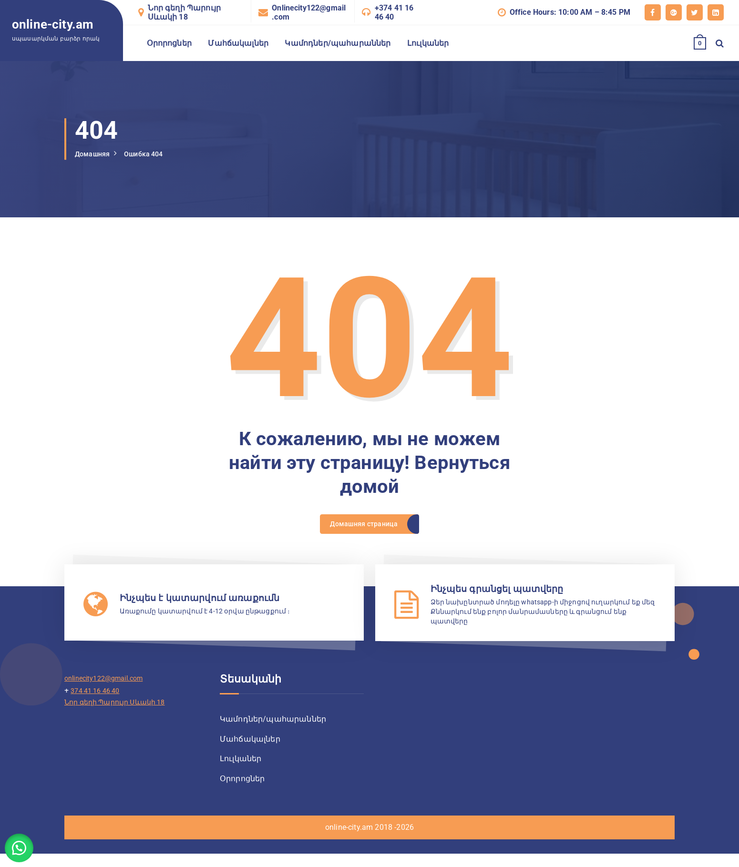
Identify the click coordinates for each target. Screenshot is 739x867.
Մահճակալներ (238, 43)
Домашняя (94, 153)
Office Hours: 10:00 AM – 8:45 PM (570, 12)
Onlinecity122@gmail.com (309, 12)
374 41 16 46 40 (98, 700)
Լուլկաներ (428, 43)
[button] (24, 843)
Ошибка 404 (151, 153)
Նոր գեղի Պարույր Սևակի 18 (184, 12)
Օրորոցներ (169, 43)
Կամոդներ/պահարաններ (337, 43)
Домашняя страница (362, 527)
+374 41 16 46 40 (394, 12)
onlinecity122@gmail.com (109, 688)
